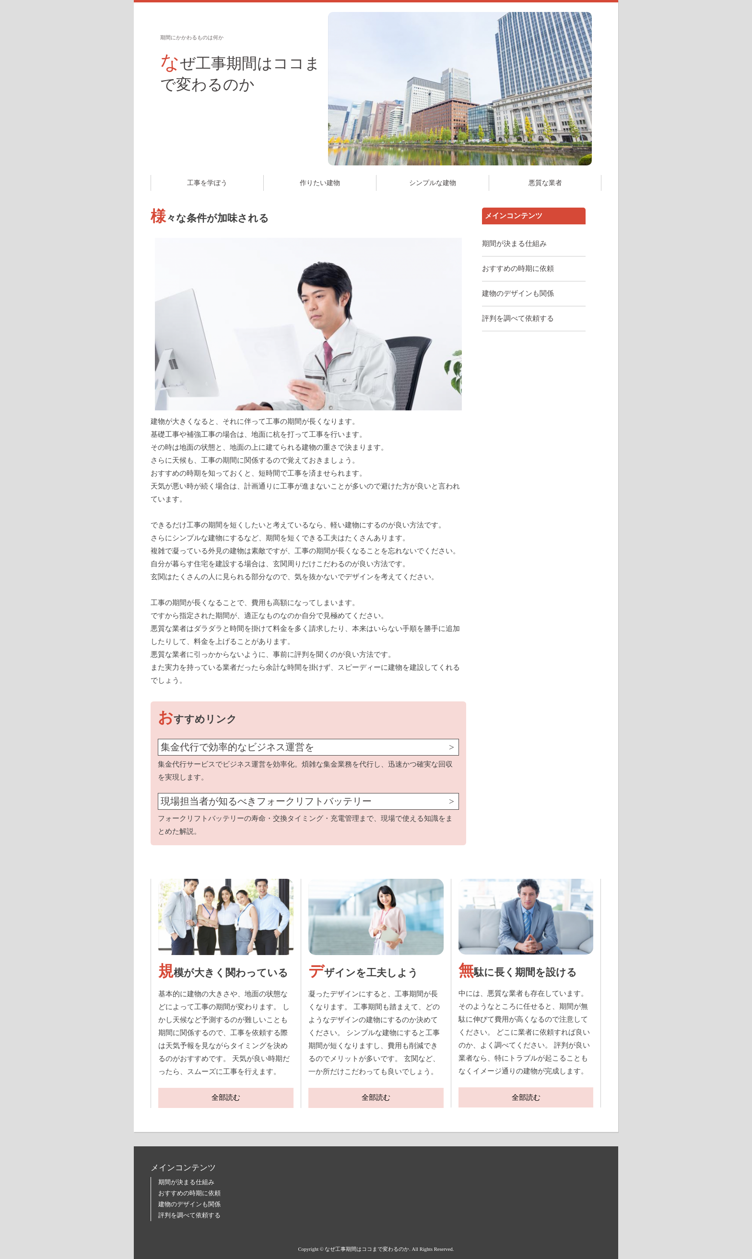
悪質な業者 (545, 183)
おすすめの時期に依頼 (518, 268)
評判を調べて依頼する (518, 318)
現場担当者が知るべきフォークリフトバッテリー (266, 801)
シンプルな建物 (432, 183)
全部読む (226, 1097)
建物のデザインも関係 (518, 293)
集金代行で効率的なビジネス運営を (237, 747)
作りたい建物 (320, 183)
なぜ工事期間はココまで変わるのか (240, 72)
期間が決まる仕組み (514, 243)
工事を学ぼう (207, 183)
